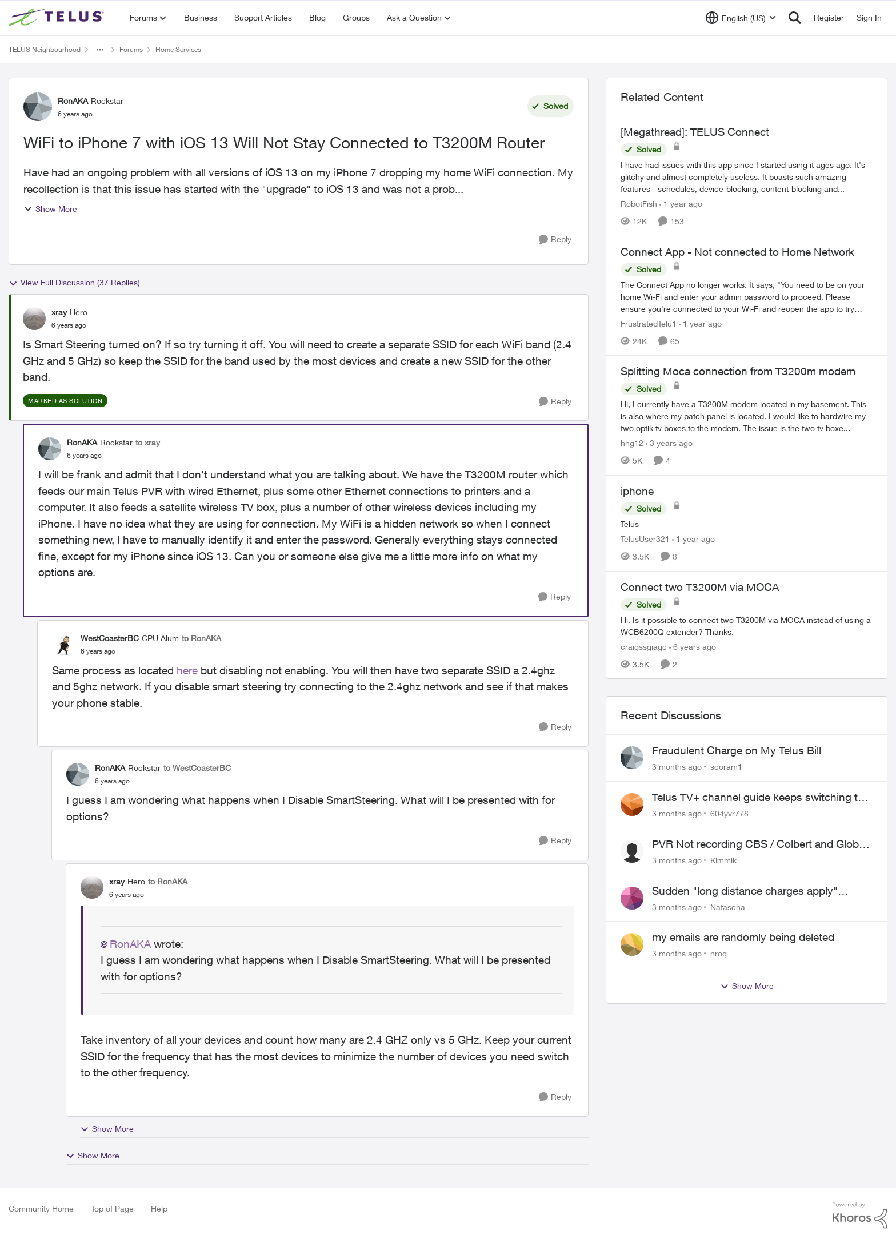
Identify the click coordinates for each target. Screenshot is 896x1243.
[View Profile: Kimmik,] (632, 851)
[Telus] (747, 524)
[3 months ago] (677, 767)
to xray (147, 442)
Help (159, 1208)
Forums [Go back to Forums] (131, 49)
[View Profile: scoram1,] (632, 757)
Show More (50, 209)
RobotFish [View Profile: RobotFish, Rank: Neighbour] (639, 203)
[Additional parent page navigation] (100, 50)
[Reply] (555, 239)
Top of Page (112, 1208)
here (187, 670)
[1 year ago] (680, 204)
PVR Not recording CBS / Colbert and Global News (759, 844)
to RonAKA (201, 638)
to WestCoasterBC (197, 768)
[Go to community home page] (58, 18)
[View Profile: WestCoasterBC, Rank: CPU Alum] (63, 644)
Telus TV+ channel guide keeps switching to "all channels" (758, 797)
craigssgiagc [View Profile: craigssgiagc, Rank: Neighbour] (644, 646)
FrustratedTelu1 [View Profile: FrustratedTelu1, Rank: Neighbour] (649, 323)
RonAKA (130, 944)
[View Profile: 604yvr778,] (632, 804)
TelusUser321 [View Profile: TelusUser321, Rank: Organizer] (645, 539)
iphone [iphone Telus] (637, 491)
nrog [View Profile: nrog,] (718, 953)
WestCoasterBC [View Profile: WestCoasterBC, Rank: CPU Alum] (110, 638)
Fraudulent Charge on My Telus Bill (736, 750)
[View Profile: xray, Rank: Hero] (34, 318)
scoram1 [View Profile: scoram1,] (726, 766)
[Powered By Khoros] (860, 1215)
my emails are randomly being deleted (743, 937)
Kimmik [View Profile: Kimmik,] (723, 860)
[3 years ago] (669, 443)
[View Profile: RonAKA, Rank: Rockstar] (37, 106)
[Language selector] (741, 17)
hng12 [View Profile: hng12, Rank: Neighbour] (632, 443)
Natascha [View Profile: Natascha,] (727, 906)
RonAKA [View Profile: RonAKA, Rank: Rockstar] (73, 101)
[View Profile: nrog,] (632, 944)
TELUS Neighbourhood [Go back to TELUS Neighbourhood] (45, 49)
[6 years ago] (692, 646)
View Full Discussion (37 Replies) (74, 282)
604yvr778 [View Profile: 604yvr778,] (729, 813)
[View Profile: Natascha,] (632, 898)
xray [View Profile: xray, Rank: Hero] (59, 312)
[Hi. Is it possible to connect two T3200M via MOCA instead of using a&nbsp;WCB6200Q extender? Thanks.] (747, 625)
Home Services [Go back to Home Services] (178, 49)
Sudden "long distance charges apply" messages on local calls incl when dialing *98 (760, 891)
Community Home (41, 1208)
